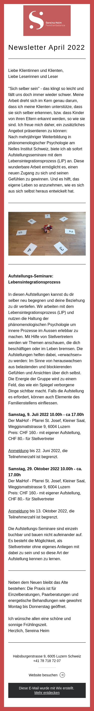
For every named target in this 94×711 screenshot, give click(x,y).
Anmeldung (18, 451)
